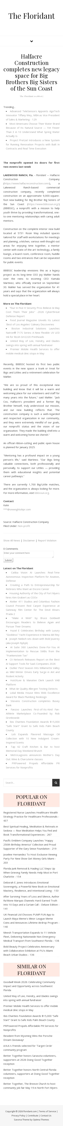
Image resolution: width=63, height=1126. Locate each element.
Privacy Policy (18, 1115)
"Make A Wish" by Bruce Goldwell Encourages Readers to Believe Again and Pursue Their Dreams (33, 622)
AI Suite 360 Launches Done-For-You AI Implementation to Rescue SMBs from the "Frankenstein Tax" (33, 651)
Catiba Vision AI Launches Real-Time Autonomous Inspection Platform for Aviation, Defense (33, 576)
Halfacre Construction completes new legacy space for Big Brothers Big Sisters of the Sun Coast (31, 72)
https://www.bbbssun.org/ (43, 204)
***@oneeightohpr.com (17, 509)
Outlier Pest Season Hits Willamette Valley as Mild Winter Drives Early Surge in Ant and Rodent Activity (33, 672)
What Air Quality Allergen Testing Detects (33, 688)
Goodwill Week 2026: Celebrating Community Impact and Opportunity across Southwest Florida (29, 986)
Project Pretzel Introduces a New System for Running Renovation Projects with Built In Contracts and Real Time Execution (33, 144)
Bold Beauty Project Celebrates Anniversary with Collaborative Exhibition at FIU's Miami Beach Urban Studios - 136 (28, 950)
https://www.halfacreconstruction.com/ (26, 183)
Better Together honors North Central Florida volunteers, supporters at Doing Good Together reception (31, 1073)
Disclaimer (29, 540)
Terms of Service (47, 1111)
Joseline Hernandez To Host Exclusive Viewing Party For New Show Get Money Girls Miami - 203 (30, 858)
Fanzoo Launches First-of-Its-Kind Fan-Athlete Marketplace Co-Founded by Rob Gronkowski (33, 713)
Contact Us (45, 1115)
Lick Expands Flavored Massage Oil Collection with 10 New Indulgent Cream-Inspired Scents (33, 738)
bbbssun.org (42, 493)
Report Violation (47, 540)
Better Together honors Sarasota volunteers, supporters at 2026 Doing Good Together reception (29, 1059)
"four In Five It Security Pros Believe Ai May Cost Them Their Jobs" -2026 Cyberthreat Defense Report (33, 312)
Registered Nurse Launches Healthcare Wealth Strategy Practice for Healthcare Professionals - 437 (31, 816)
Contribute (33, 1115)
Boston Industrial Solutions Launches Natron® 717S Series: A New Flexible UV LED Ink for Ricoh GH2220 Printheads (33, 332)
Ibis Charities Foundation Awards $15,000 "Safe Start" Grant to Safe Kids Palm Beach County (33, 726)
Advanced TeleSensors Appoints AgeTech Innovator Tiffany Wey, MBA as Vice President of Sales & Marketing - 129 (33, 115)
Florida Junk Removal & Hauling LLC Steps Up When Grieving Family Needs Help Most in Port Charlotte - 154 (30, 872)
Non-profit (24, 526)
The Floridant (31, 15)
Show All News (11, 540)
